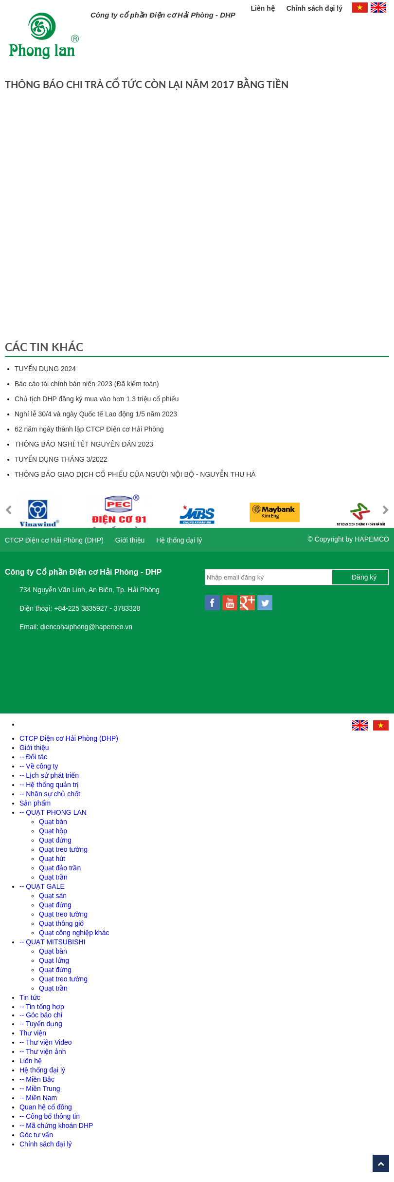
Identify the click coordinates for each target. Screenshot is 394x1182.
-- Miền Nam (38, 1098)
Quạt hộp (53, 831)
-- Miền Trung (39, 1088)
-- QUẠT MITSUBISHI (52, 942)
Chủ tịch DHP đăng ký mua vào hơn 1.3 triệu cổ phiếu (97, 399)
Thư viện (32, 1033)
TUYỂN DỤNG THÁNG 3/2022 (61, 459)
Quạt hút (52, 859)
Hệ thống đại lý (179, 540)
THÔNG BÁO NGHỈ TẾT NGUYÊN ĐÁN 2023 (84, 444)
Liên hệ (264, 8)
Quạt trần (53, 877)
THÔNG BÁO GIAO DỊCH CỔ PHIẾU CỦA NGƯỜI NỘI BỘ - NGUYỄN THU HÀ (135, 474)
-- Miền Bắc (36, 1079)
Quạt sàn (53, 896)
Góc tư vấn (36, 1135)
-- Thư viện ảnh (42, 1051)
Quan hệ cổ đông (45, 1107)
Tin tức (29, 997)
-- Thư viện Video (45, 1042)
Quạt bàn (53, 822)
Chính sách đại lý (314, 8)
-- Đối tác (33, 757)
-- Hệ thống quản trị (49, 784)
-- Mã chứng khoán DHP (56, 1125)
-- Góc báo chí (41, 1015)
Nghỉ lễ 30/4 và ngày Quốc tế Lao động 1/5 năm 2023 (96, 414)
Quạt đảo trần (60, 868)
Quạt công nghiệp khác (74, 933)
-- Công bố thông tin (49, 1116)
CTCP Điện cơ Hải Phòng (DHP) (54, 540)
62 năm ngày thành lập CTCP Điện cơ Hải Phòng (89, 429)
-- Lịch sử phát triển (49, 775)
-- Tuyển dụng (40, 1024)
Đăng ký (364, 577)
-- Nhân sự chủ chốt (49, 794)
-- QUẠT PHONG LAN (53, 812)
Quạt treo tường (63, 849)
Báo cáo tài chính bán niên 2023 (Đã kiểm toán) (87, 384)
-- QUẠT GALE (42, 886)
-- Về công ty (38, 766)
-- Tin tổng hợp (41, 1007)
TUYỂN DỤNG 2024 (45, 369)
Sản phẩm (35, 803)
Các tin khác (44, 347)
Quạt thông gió (61, 923)
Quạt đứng (55, 840)
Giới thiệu (130, 540)
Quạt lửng (54, 960)
